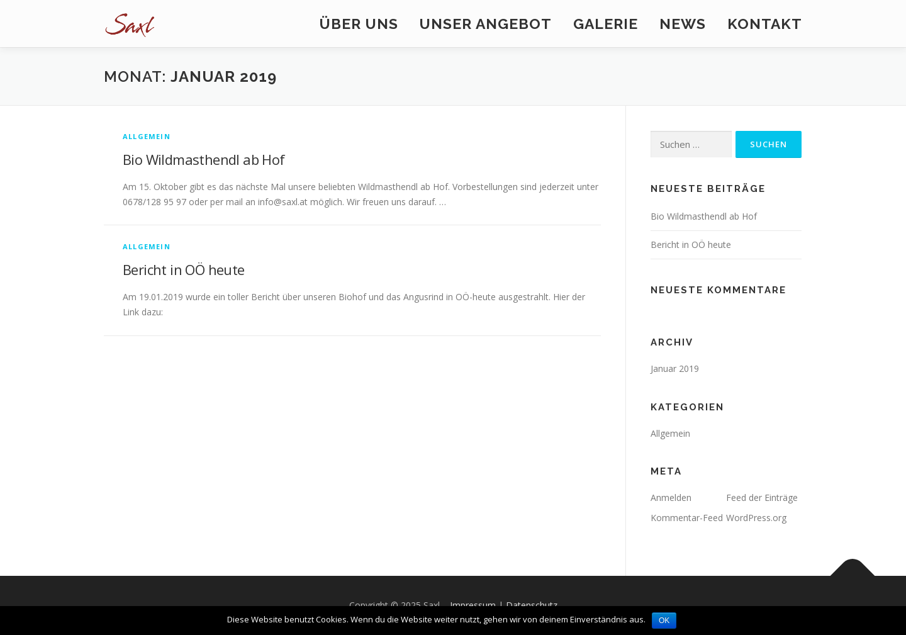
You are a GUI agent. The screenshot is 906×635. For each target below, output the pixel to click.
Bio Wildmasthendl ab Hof (204, 159)
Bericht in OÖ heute (184, 269)
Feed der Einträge (762, 497)
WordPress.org (756, 518)
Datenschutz (531, 605)
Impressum (473, 605)
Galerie (605, 23)
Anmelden (671, 497)
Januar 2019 (675, 368)
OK (664, 620)
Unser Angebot (486, 23)
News (682, 23)
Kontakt (764, 23)
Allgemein (147, 136)
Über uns (359, 23)
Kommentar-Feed (687, 518)
